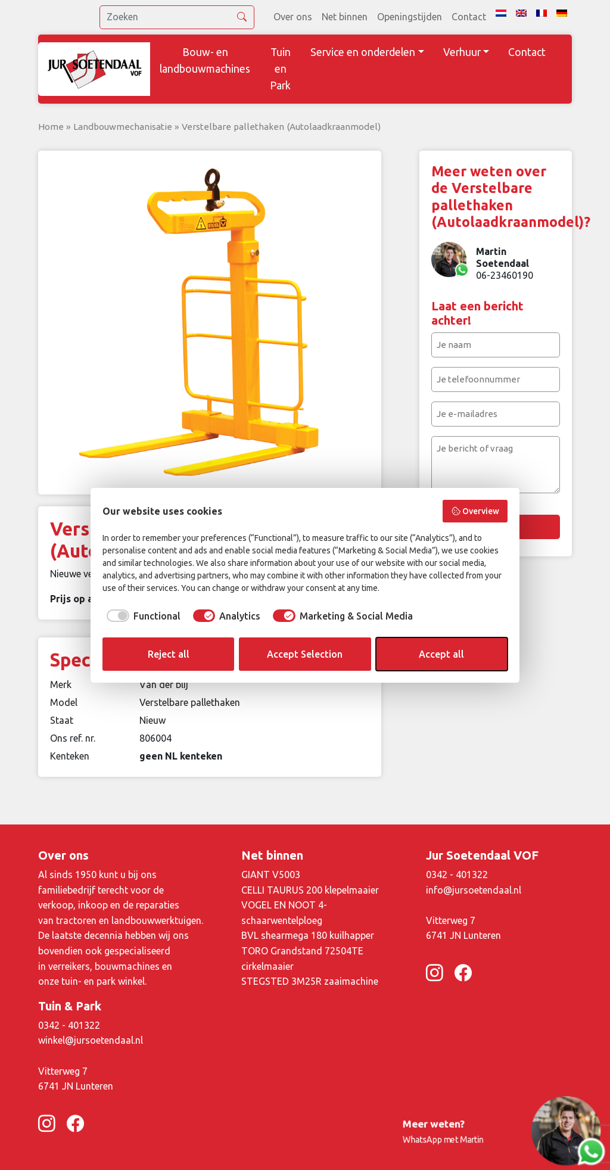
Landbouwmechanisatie (122, 127)
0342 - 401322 (457, 874)
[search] (176, 17)
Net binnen (345, 16)
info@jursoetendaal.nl (473, 890)
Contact (469, 16)
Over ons (292, 16)
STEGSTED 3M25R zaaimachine (309, 981)
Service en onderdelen (362, 52)
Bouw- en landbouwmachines (205, 60)
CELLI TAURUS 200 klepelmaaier (310, 890)
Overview (475, 511)
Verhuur (462, 52)
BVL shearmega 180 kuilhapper (307, 935)
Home (51, 127)
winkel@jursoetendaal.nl (90, 1040)
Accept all (441, 654)
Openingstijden (409, 16)
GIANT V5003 (270, 874)
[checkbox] (141, 616)
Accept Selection (305, 654)
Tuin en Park (280, 68)
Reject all (168, 654)
